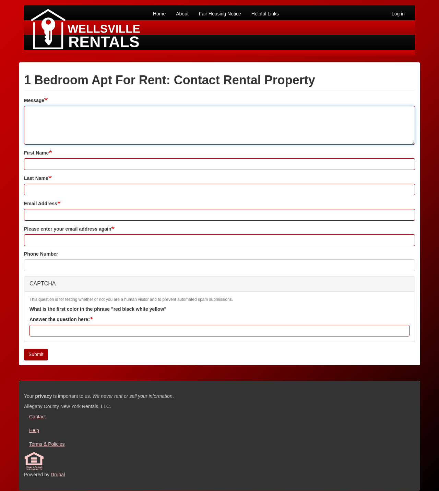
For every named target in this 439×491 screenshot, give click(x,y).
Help (34, 430)
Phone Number (41, 254)
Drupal (58, 474)
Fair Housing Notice (220, 13)
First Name (36, 153)
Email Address (40, 203)
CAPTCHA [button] (42, 283)
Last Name (36, 178)
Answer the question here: (59, 319)
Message (34, 100)
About (182, 13)
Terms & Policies (46, 444)
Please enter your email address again (67, 229)
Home (159, 13)
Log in (398, 13)
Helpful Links (265, 13)
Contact (37, 416)
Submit (36, 354)
